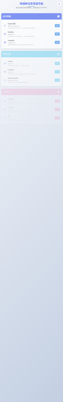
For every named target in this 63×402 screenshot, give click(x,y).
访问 (57, 26)
